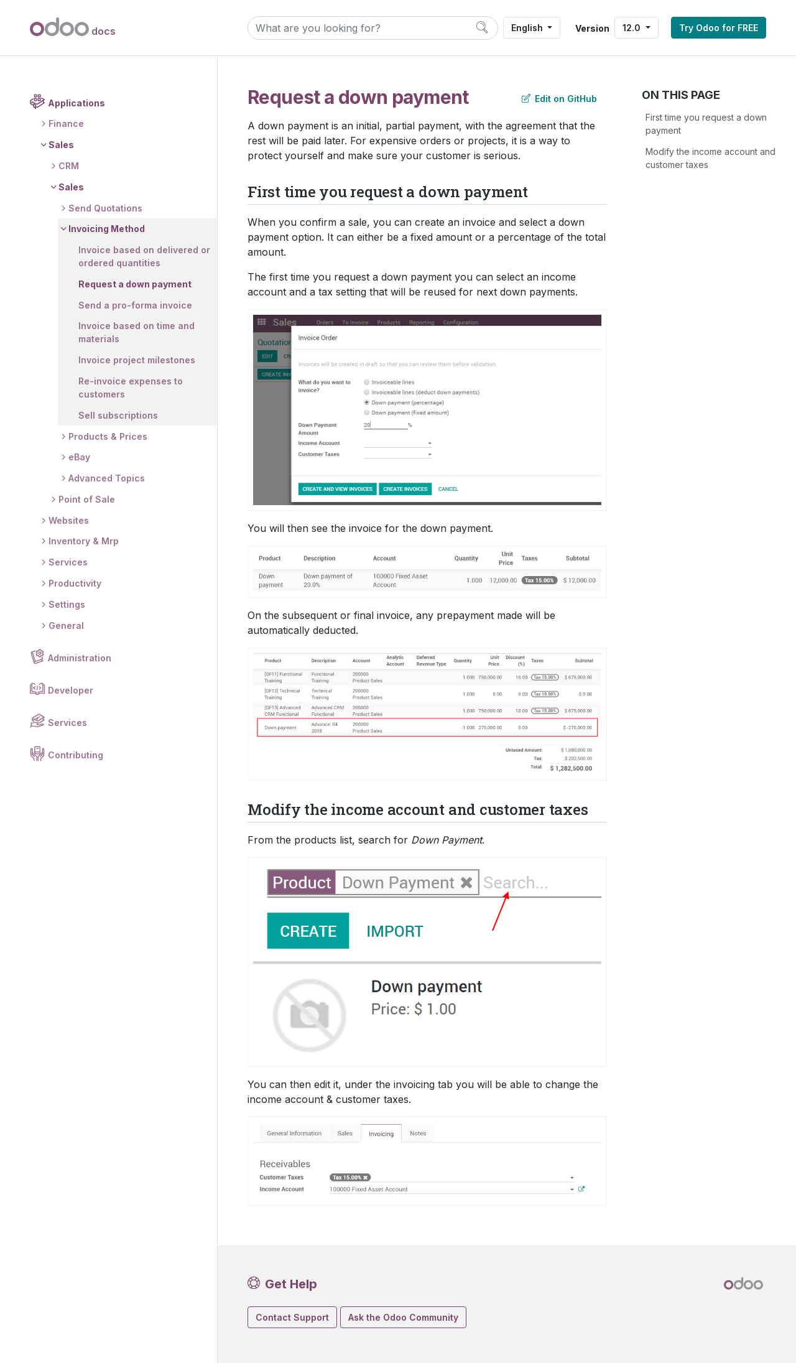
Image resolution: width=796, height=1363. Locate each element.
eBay (79, 457)
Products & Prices (107, 436)
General (66, 625)
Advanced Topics (106, 478)
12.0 (632, 27)
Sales (61, 144)
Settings (67, 604)
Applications (76, 103)
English (528, 27)
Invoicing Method (106, 228)
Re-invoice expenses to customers (130, 387)
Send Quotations (105, 208)
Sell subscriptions (118, 415)
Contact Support (292, 1317)
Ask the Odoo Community (403, 1317)
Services (68, 562)
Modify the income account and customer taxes (710, 158)
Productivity (75, 583)
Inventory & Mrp (84, 541)
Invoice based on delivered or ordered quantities (144, 256)
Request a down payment (135, 284)
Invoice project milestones (136, 360)
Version (592, 28)
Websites (69, 520)
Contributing (75, 755)
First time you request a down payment (706, 124)
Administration (79, 658)
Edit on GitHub (559, 98)
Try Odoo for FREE (718, 27)
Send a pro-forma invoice (135, 305)
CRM (68, 165)
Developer (70, 690)
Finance (66, 123)
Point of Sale (86, 499)
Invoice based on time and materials (136, 332)
